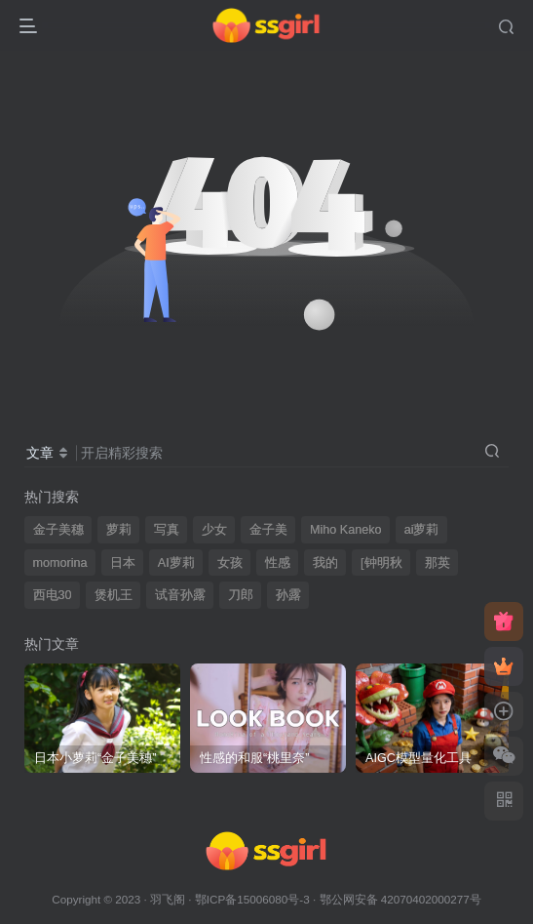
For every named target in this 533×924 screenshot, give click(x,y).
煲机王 (114, 595)
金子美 (268, 530)
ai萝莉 (421, 530)
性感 (277, 563)
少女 (214, 530)
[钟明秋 (381, 563)
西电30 (52, 595)
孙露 (288, 595)
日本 (122, 563)
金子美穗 (58, 530)
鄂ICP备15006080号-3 (252, 899)
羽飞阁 (167, 899)
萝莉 (119, 530)
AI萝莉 (176, 563)
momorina (60, 563)
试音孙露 (180, 595)
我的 (325, 563)
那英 (437, 563)
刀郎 (240, 595)
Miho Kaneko (346, 530)
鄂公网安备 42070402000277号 (400, 899)
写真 (166, 530)
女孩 (230, 563)
